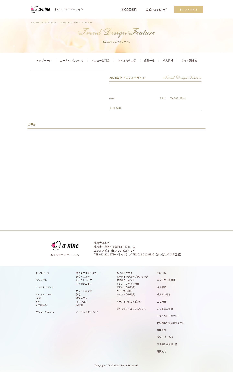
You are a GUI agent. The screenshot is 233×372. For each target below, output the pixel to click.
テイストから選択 (125, 294)
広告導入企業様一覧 (167, 344)
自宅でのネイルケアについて (131, 308)
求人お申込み (164, 294)
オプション (81, 301)
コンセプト (41, 280)
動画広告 (161, 351)
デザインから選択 (125, 287)
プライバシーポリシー (168, 315)
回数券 (79, 305)
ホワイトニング (84, 290)
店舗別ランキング (125, 280)
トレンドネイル (188, 9)
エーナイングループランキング (132, 276)
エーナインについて (71, 60)
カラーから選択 (124, 290)
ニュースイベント (45, 287)
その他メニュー (84, 283)
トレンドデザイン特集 (127, 283)
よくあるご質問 (165, 308)
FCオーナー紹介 (165, 337)
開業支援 (161, 330)
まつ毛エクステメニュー (88, 273)
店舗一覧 (149, 60)
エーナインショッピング (128, 301)
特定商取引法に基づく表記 (170, 322)
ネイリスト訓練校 (166, 280)
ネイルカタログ (50, 22)
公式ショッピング (156, 9)
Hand (38, 297)
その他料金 (41, 305)
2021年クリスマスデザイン (70, 22)
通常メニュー (83, 276)
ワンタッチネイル (45, 312)
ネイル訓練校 (189, 60)
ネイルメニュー (43, 294)
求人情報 (168, 60)
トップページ (35, 22)
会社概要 (161, 301)
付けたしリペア (84, 280)
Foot (38, 301)
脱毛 (78, 294)
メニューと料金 (100, 60)
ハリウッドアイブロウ (87, 312)
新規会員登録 (129, 9)
